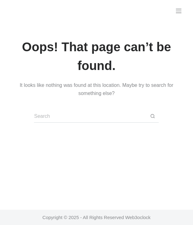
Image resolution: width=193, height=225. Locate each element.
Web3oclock (137, 217)
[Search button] (152, 116)
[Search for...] (90, 116)
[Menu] (178, 11)
